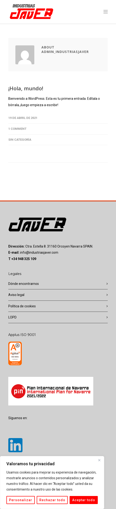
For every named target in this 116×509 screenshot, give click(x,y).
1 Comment (17, 129)
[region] (52, 482)
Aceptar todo (83, 500)
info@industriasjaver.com (39, 252)
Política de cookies (22, 306)
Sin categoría (19, 139)
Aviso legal (16, 295)
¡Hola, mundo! (25, 88)
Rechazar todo (52, 500)
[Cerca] (99, 460)
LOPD (12, 317)
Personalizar (20, 500)
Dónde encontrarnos (23, 284)
